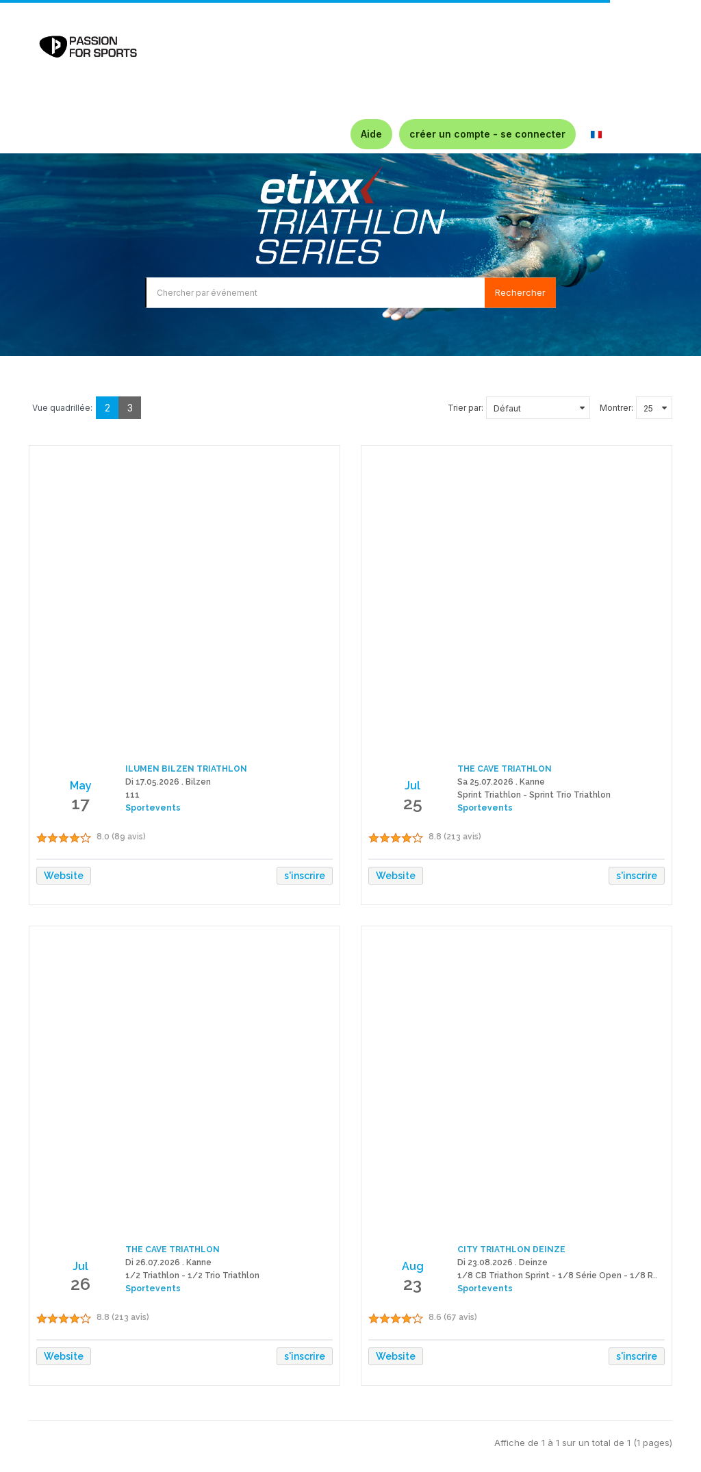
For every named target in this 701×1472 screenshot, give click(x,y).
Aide (371, 134)
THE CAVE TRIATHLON (504, 769)
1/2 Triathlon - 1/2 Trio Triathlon (192, 1275)
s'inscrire (304, 875)
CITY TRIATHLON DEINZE (511, 1249)
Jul (412, 785)
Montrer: (616, 408)
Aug (413, 1266)
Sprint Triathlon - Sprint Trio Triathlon (534, 795)
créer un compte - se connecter (487, 134)
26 (80, 1283)
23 (412, 1283)
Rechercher (520, 292)
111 (132, 795)
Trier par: (465, 408)
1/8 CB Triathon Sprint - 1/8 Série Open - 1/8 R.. (557, 1275)
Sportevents (153, 808)
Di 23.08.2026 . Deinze (502, 1262)
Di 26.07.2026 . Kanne (168, 1262)
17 (80, 803)
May (81, 785)
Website (64, 875)
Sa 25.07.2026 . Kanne (501, 782)
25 (412, 803)
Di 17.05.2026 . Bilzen (168, 782)
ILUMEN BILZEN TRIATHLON (186, 769)
